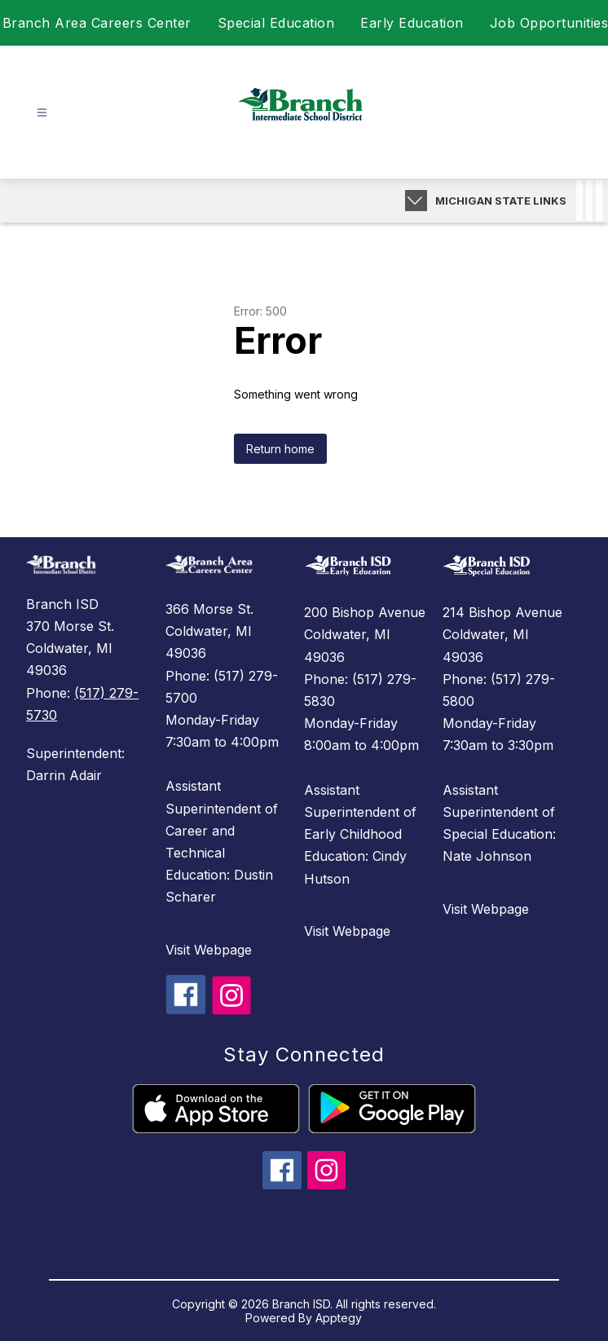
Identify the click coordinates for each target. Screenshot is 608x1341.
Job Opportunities (549, 23)
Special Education (276, 23)
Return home (280, 449)
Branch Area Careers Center (97, 23)
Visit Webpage (208, 950)
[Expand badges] (416, 200)
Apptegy (338, 1318)
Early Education (412, 23)
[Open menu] (42, 113)
